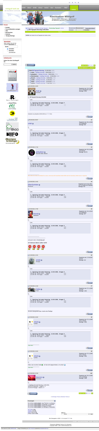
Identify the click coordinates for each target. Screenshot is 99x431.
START (23, 7)
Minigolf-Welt (30, 28)
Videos (29, 7)
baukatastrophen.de (44, 428)
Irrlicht (36, 322)
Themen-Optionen (82, 67)
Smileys (30, 411)
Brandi (35, 214)
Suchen (60, 31)
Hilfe (6, 30)
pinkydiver (40, 152)
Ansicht (92, 67)
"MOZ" (66, 7)
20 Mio (34, 7)
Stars (51, 7)
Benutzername (72, 28)
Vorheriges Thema (56, 396)
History (40, 7)
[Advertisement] (60, 51)
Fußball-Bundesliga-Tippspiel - (41, 28)
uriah (30, 123)
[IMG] (29, 412)
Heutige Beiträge (10, 35)
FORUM (73, 9)
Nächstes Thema (65, 396)
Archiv (62, 28)
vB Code (30, 409)
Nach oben (95, 421)
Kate (38, 91)
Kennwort (71, 29)
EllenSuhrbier (33, 185)
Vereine (46, 7)
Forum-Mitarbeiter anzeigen (12, 29)
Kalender (7, 34)
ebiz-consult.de (32, 428)
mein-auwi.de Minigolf (83, 421)
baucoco (39, 377)
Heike (38, 289)
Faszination (58, 7)
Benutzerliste (8, 32)
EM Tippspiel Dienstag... (38, 70)
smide (38, 260)
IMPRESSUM (13, 428)
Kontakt (7, 27)
